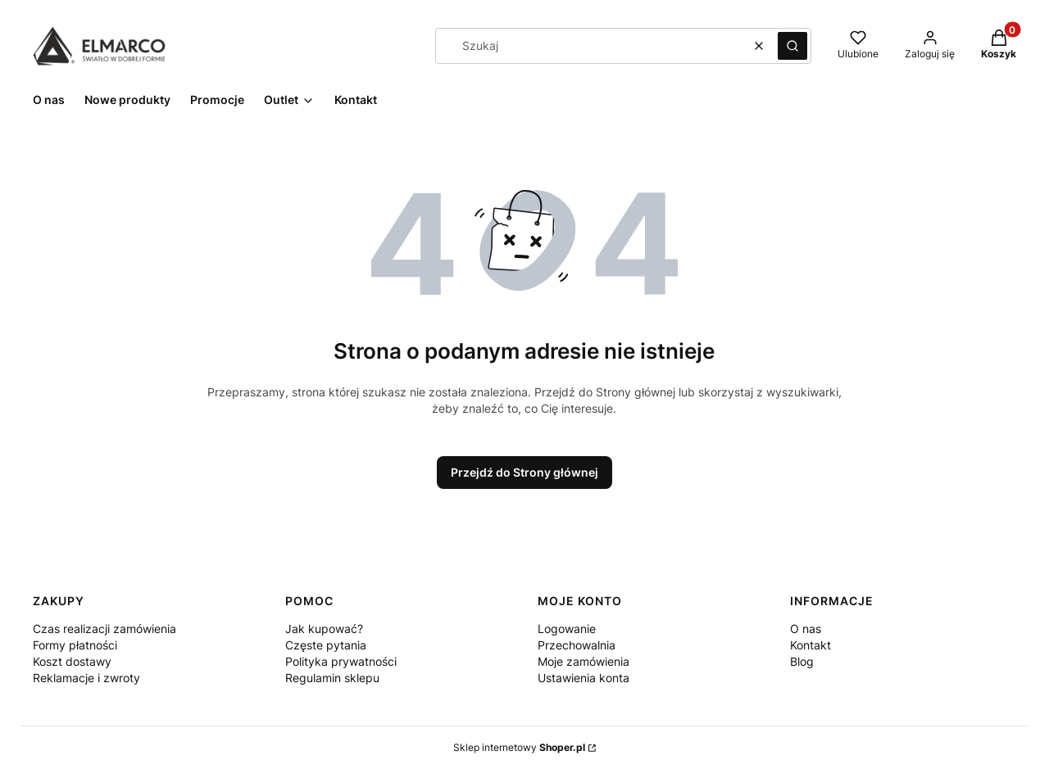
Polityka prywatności (341, 661)
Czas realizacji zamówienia (104, 629)
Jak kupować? (324, 629)
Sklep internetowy (519, 747)
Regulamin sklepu (332, 678)
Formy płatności (75, 645)
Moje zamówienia (583, 661)
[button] (792, 46)
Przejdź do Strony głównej (524, 472)
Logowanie (567, 629)
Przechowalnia (576, 645)
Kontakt (810, 645)
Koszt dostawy (72, 661)
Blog (802, 661)
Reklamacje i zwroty (86, 678)
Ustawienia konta (583, 678)
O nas (805, 629)
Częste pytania (325, 645)
